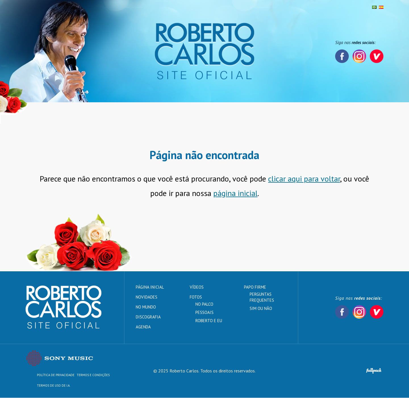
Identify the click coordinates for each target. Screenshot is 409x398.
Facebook (342, 56)
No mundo (108, 113)
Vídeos (216, 113)
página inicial (235, 193)
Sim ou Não (261, 308)
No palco (204, 304)
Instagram (359, 56)
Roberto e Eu (208, 321)
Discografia (141, 113)
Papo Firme (245, 113)
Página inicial (41, 113)
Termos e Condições (93, 375)
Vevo (376, 56)
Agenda (192, 113)
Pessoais (204, 312)
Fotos (168, 113)
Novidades (76, 113)
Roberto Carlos (204, 51)
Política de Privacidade (55, 375)
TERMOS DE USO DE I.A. (53, 386)
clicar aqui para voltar (304, 179)
